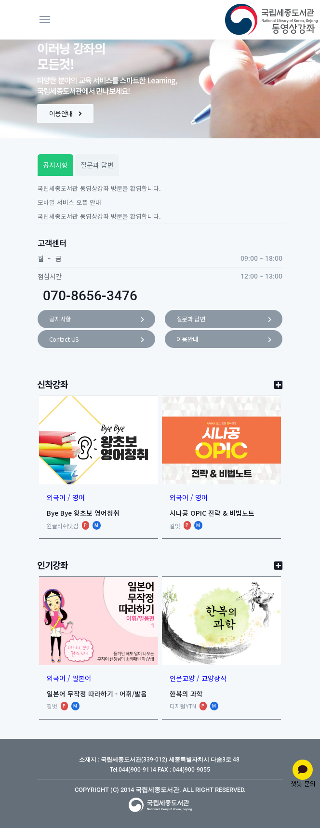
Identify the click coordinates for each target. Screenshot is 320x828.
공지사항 (96, 319)
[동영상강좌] (254, 19)
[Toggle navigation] (68, 19)
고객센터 (52, 243)
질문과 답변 (223, 319)
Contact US (96, 340)
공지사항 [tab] (55, 165)
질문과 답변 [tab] (97, 165)
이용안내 (65, 113)
